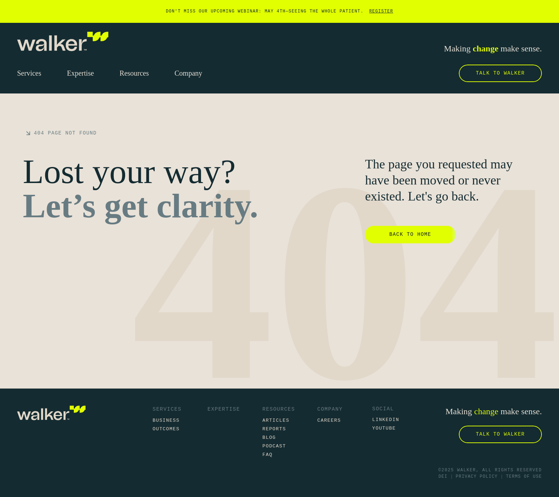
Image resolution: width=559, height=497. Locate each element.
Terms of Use (524, 477)
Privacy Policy (477, 477)
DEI (443, 477)
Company (330, 409)
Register (381, 11)
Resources (278, 409)
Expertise (223, 409)
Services (167, 409)
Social (383, 409)
